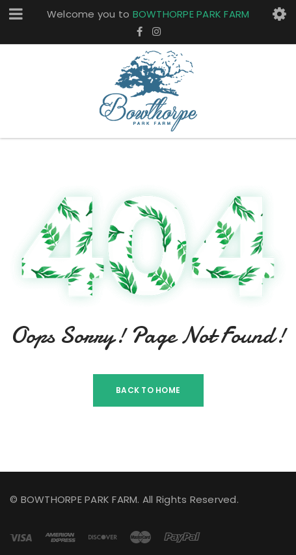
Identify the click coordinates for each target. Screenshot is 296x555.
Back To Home (148, 390)
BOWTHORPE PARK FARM (191, 14)
